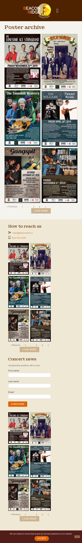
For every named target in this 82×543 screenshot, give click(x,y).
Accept (41, 538)
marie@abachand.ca (22, 233)
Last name (14, 381)
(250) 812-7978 (19, 238)
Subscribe (18, 404)
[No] (77, 536)
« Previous (12, 206)
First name (14, 370)
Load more (41, 211)
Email (11, 392)
